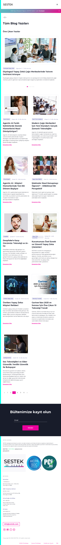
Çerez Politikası (36, 543)
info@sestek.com (11, 524)
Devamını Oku (7, 145)
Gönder (30, 428)
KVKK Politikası (23, 543)
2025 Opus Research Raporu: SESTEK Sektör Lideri (28, 11)
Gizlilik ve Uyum (48, 543)
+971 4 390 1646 (6, 500)
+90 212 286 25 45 (6, 511)
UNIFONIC (11, 449)
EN (57, 543)
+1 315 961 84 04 (6, 481)
